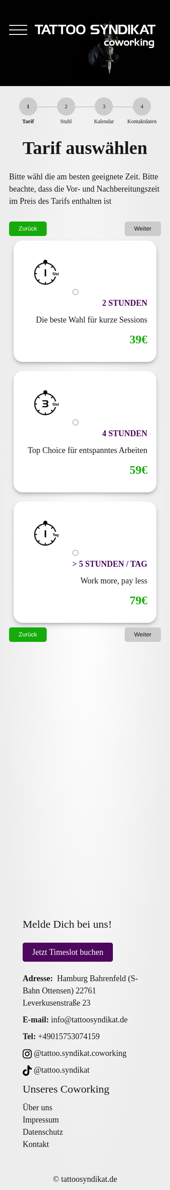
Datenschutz (43, 1132)
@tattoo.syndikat (56, 1069)
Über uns (38, 1107)
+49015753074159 (69, 1036)
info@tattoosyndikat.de (89, 1019)
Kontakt (36, 1144)
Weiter (142, 228)
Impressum (41, 1119)
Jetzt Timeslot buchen (67, 952)
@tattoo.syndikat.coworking (74, 1053)
